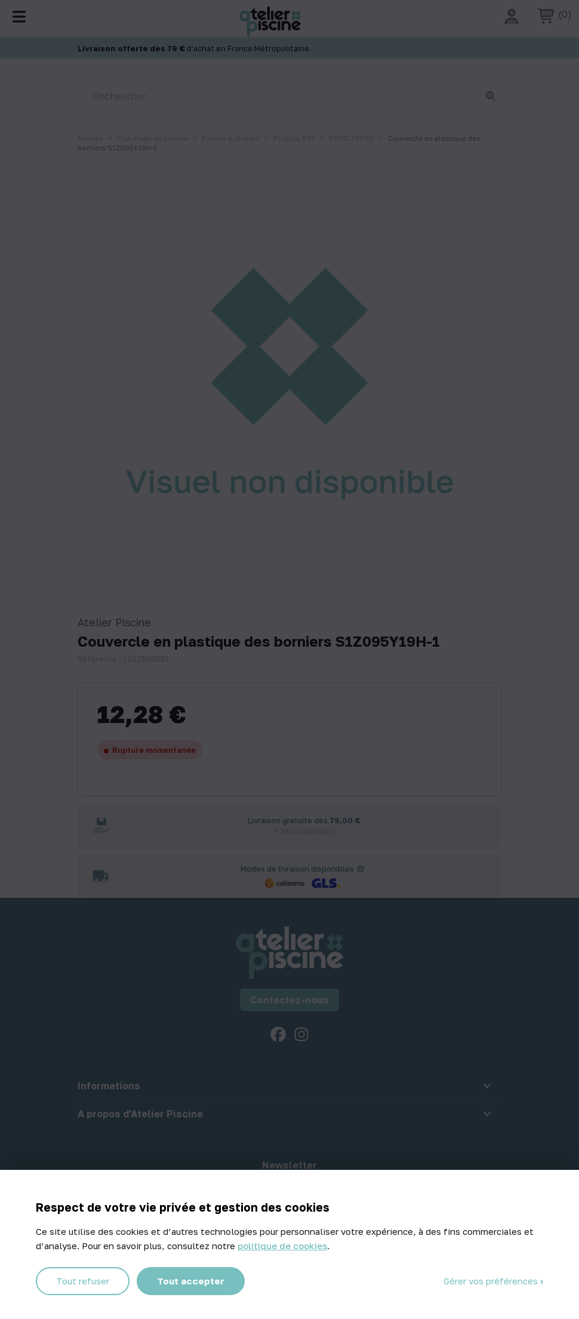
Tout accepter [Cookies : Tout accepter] (190, 1280)
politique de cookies (282, 1245)
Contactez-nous (289, 1000)
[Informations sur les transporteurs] (360, 868)
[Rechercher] (289, 96)
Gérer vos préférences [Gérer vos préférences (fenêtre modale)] (492, 1280)
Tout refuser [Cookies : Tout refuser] (82, 1280)
